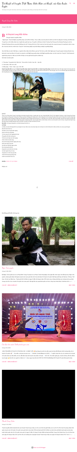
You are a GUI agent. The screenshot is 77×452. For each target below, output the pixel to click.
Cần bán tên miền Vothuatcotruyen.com (15, 344)
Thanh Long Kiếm (8, 421)
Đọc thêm (72, 285)
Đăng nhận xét (12, 285)
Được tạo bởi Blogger (38, 447)
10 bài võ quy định (11, 161)
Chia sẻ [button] (71, 161)
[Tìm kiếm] (70, 3)
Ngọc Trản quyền (7, 268)
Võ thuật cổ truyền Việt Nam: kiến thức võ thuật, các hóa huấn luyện (34, 5)
